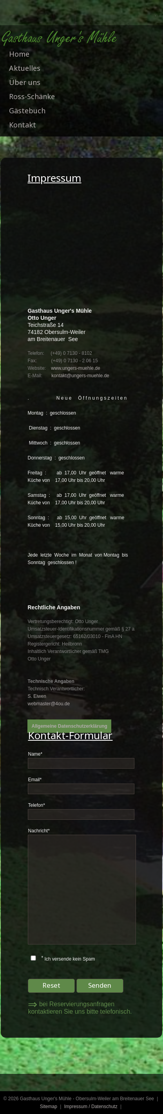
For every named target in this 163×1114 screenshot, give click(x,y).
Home (19, 54)
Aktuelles (24, 68)
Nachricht (38, 831)
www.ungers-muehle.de (75, 368)
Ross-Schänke (32, 96)
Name (35, 754)
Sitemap (48, 1106)
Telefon (36, 805)
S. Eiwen (36, 696)
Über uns (24, 82)
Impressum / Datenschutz (91, 1106)
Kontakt (22, 124)
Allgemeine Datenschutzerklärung (69, 726)
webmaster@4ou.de (48, 703)
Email (35, 779)
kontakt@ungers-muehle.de (80, 375)
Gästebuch (27, 110)
